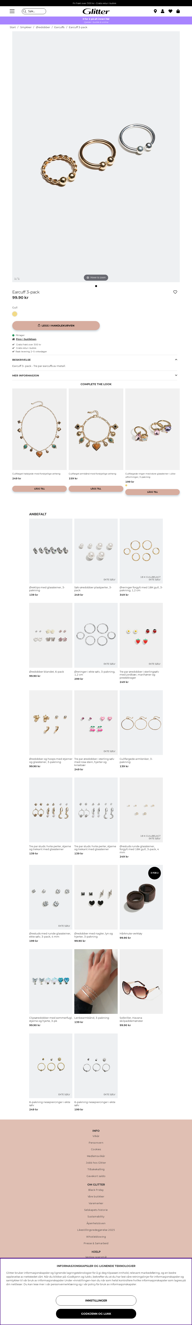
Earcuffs (59, 27)
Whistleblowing (96, 1236)
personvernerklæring (64, 1284)
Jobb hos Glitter (96, 1162)
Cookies (96, 1149)
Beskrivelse (21, 359)
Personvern (96, 1142)
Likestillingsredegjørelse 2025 (96, 1230)
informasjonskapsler (123, 1284)
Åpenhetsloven (96, 1223)
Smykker (26, 27)
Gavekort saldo (96, 1176)
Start (13, 27)
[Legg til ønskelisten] (175, 292)
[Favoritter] (172, 11)
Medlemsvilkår (96, 1156)
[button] (164, 11)
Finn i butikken (24, 339)
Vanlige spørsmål (96, 1257)
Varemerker (96, 1203)
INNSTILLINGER (96, 1300)
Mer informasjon (25, 375)
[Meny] (13, 11)
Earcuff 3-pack (78, 27)
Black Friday (96, 1190)
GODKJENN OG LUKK (96, 1313)
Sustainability (96, 1216)
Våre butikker (96, 1196)
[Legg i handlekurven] (56, 325)
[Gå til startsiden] (96, 11)
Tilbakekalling (96, 1169)
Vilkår (96, 1136)
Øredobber (43, 27)
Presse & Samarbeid (96, 1243)
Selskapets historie (96, 1210)
